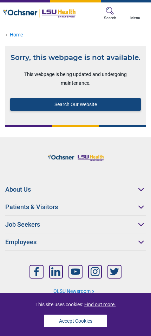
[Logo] (39, 13)
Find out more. (100, 304)
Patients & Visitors (31, 207)
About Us (18, 189)
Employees (21, 242)
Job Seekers (22, 224)
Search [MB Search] (110, 13)
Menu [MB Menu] (135, 13)
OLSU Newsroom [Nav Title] (72, 291)
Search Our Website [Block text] (75, 104)
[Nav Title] (36, 272)
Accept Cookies (75, 321)
